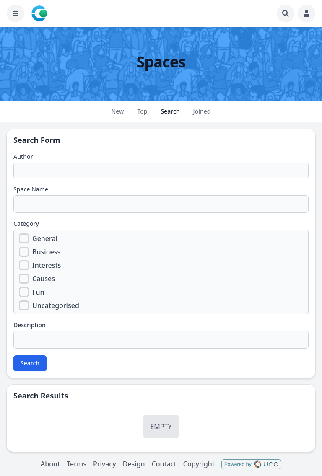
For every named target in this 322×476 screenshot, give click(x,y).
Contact (164, 463)
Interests (46, 265)
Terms (76, 463)
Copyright (199, 463)
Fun (38, 292)
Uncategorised (55, 305)
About (50, 463)
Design (134, 463)
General (44, 238)
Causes (43, 278)
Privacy (104, 463)
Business (46, 251)
